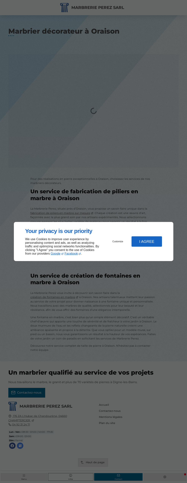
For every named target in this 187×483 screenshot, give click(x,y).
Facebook (71, 253)
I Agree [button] (146, 241)
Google (56, 253)
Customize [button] (117, 241)
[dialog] (93, 241)
